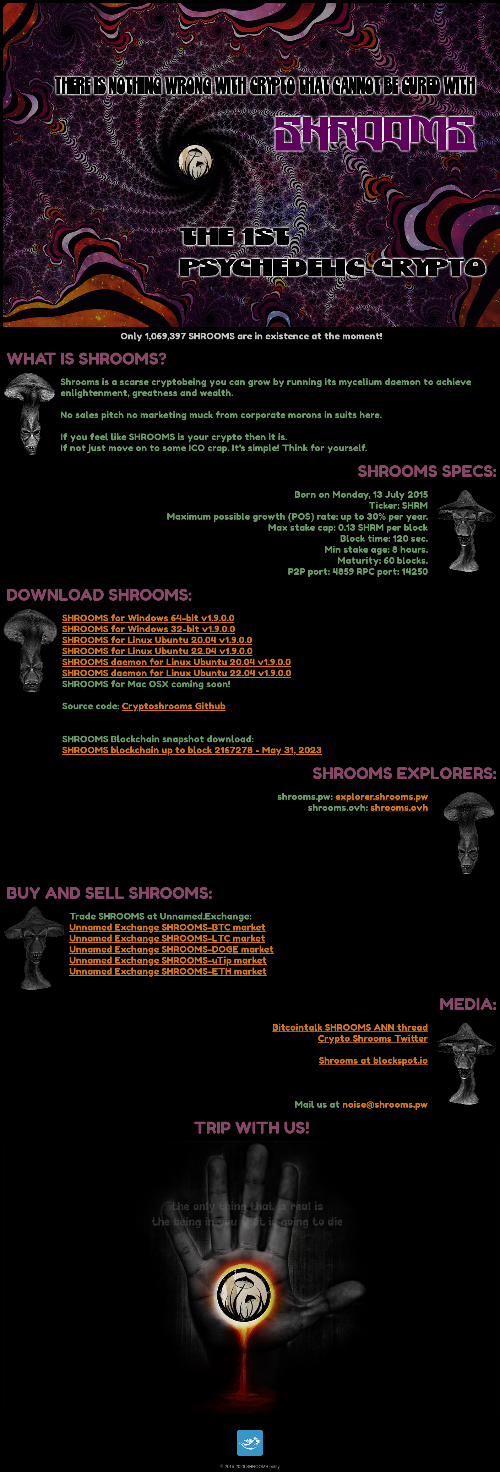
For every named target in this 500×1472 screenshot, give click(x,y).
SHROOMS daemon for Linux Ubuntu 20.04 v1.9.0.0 (176, 661)
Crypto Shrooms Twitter (373, 1038)
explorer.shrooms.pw (381, 796)
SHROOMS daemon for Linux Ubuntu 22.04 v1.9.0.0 (176, 672)
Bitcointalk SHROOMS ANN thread (350, 1027)
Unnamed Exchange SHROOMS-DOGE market (171, 949)
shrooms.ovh (399, 807)
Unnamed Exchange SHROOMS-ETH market (168, 971)
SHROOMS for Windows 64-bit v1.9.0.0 (148, 617)
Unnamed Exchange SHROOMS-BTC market (167, 927)
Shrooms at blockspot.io (373, 1060)
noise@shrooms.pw (385, 1104)
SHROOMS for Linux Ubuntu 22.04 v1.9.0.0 (157, 650)
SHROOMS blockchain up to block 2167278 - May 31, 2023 (192, 750)
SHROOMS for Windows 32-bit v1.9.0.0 (148, 628)
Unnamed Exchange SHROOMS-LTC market (167, 938)
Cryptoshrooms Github (173, 706)
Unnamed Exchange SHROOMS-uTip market (168, 960)
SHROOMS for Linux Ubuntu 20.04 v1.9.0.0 (157, 639)
